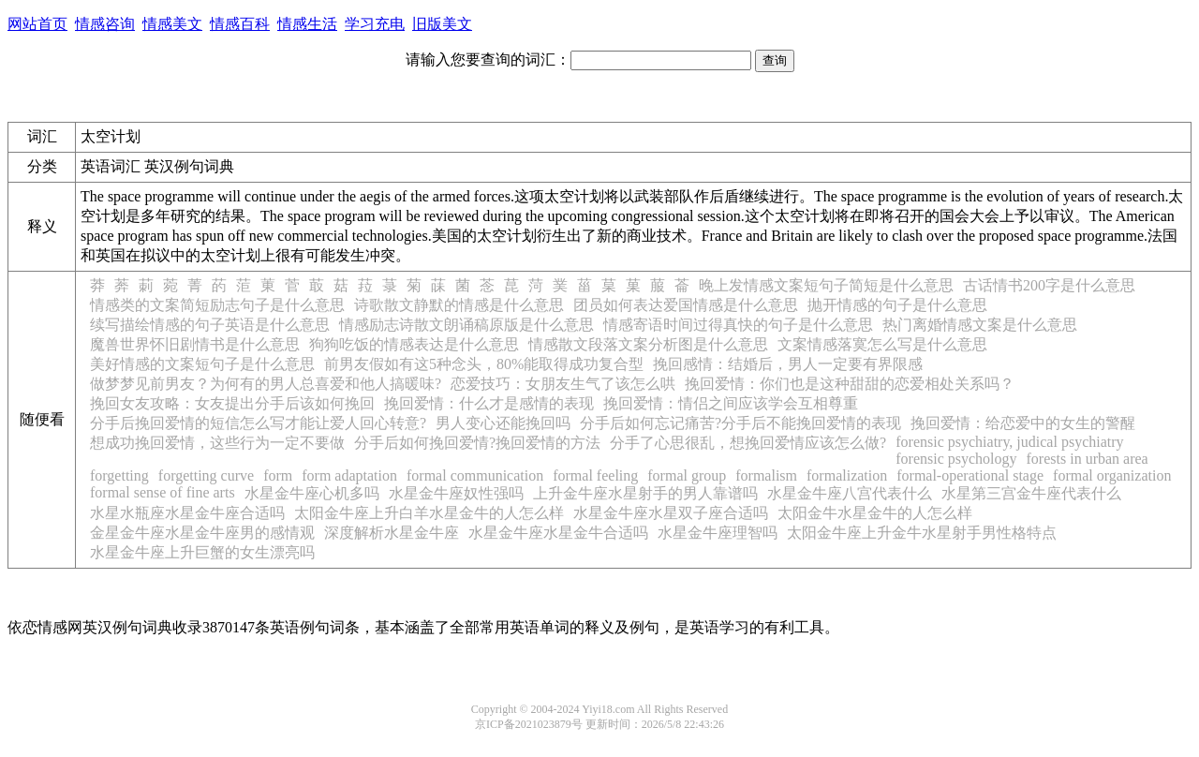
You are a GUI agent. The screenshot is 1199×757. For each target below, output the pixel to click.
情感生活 (307, 24)
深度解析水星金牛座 (391, 533)
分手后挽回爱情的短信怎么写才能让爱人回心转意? (258, 423)
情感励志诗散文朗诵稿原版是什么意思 (466, 325)
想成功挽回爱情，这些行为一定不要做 (217, 443)
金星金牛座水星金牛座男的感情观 (202, 533)
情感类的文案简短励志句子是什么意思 (217, 305)
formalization (847, 475)
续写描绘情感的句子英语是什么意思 (210, 325)
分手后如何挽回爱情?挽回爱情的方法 (477, 443)
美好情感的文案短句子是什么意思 (202, 364)
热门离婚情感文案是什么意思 (979, 325)
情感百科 (240, 24)
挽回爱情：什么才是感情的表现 (489, 403)
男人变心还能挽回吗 (503, 423)
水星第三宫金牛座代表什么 (1031, 493)
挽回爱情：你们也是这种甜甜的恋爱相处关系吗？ (849, 384)
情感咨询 (105, 24)
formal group (686, 475)
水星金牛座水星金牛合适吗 (558, 533)
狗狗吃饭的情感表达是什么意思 (414, 344)
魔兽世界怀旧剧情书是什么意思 (195, 344)
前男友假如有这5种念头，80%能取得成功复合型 (484, 364)
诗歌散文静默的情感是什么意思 (459, 305)
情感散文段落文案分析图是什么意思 (648, 344)
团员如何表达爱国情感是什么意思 (685, 305)
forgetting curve (206, 475)
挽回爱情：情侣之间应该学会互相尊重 (730, 403)
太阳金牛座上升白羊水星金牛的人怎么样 (429, 513)
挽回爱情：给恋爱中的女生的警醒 (1022, 423)
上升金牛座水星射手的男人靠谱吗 (645, 493)
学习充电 (375, 24)
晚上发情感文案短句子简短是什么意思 (826, 285)
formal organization (1112, 475)
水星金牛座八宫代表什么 (849, 493)
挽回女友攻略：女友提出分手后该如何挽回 (232, 403)
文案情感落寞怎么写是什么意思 (882, 344)
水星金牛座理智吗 (717, 533)
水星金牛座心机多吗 (311, 493)
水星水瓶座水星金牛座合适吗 (187, 513)
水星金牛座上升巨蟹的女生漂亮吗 (202, 552)
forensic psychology (956, 459)
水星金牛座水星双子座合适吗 (670, 513)
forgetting (119, 475)
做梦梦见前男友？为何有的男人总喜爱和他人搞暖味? (265, 384)
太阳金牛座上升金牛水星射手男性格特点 (922, 533)
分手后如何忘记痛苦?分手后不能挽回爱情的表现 (740, 423)
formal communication (475, 475)
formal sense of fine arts (162, 492)
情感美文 (172, 24)
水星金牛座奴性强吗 (456, 493)
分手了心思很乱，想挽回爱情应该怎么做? (748, 443)
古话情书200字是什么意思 (1049, 285)
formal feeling (595, 475)
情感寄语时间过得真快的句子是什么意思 (738, 325)
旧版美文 (442, 24)
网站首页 (37, 24)
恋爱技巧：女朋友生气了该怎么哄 (563, 384)
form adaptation (349, 475)
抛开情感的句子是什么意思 (897, 305)
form (277, 475)
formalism (766, 475)
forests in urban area (1087, 459)
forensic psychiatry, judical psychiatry (1009, 442)
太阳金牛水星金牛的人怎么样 (874, 513)
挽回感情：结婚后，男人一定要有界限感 (788, 364)
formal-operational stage (970, 475)
